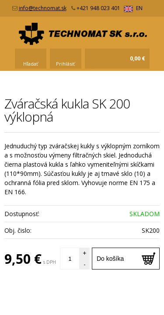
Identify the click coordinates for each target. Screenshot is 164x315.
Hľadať (30, 63)
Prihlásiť (65, 63)
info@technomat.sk (42, 8)
